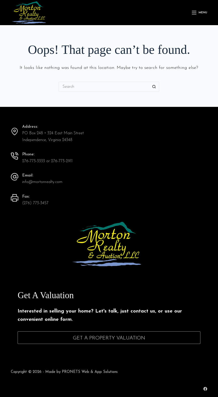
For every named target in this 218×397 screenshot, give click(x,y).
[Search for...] (104, 87)
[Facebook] (205, 389)
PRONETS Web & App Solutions (90, 372)
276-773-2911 (62, 161)
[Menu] (199, 13)
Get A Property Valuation (109, 338)
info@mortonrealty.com (42, 182)
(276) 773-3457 (35, 203)
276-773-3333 (33, 161)
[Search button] (154, 87)
